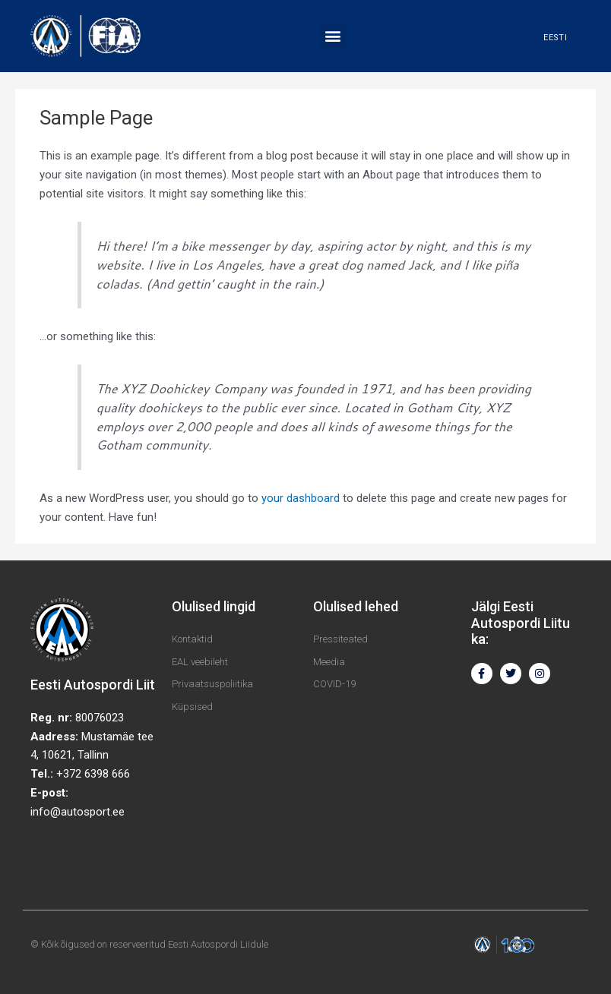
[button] (333, 36)
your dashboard (300, 498)
